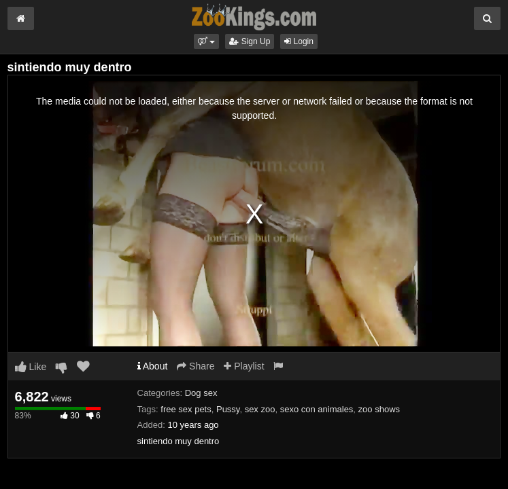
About (152, 366)
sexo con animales (317, 409)
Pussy (227, 409)
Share (195, 366)
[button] (206, 41)
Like (31, 366)
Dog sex (201, 393)
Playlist (244, 366)
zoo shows (379, 409)
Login (299, 41)
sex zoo (260, 409)
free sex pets (185, 409)
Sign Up (249, 41)
